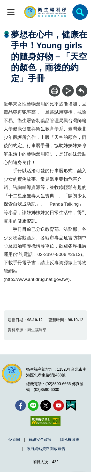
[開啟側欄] (11, 12)
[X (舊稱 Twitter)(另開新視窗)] (45, 405)
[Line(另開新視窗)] (33, 405)
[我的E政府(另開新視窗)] (71, 405)
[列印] (54, 91)
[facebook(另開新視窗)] (20, 405)
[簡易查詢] (80, 12)
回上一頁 (81, 87)
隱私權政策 (69, 440)
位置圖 (14, 440)
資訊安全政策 (40, 440)
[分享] (68, 91)
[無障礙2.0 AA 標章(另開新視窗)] (45, 421)
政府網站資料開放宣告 (46, 449)
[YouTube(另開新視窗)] (58, 405)
